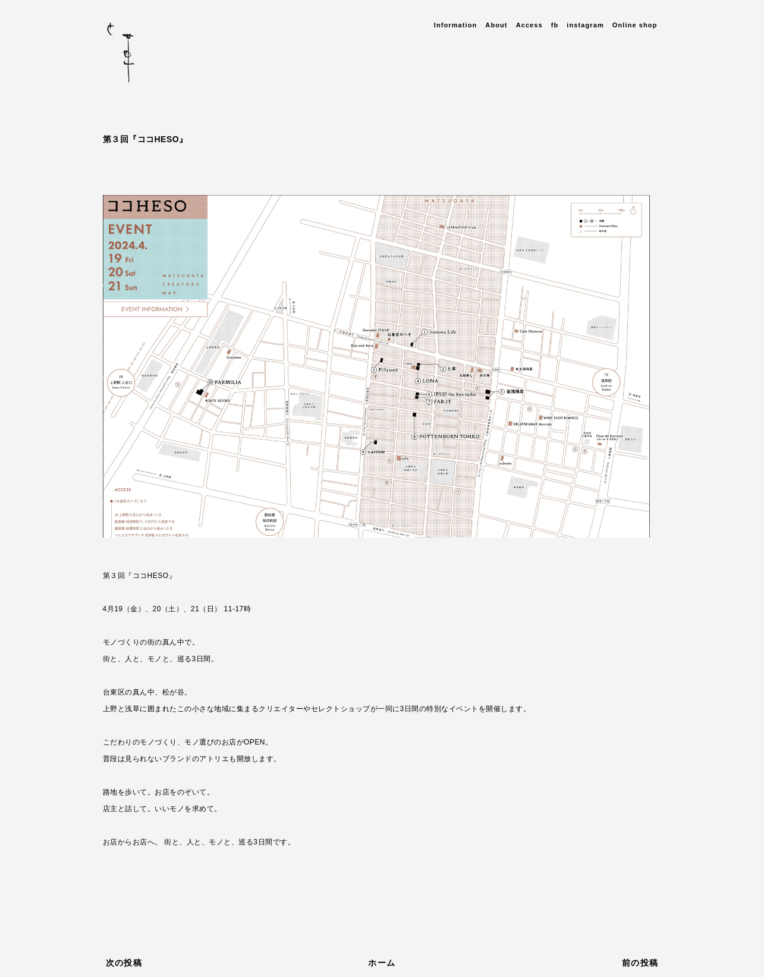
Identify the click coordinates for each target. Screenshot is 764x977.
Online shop (635, 25)
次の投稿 (124, 962)
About (496, 25)
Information (455, 25)
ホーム (381, 962)
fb (555, 25)
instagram (585, 25)
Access (529, 25)
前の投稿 (640, 962)
